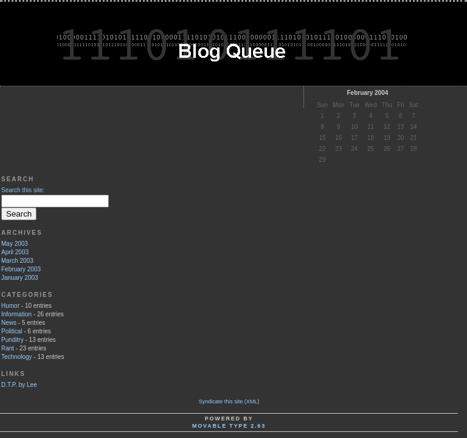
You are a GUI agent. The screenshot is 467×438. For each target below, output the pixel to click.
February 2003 (21, 269)
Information (16, 314)
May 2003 (14, 243)
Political (11, 331)
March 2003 (17, 260)
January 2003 (19, 277)
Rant (7, 348)
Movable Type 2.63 (229, 426)
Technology (16, 356)
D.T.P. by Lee (19, 384)
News (8, 322)
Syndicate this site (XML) (229, 401)
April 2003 (15, 252)
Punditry (12, 339)
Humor (10, 305)
